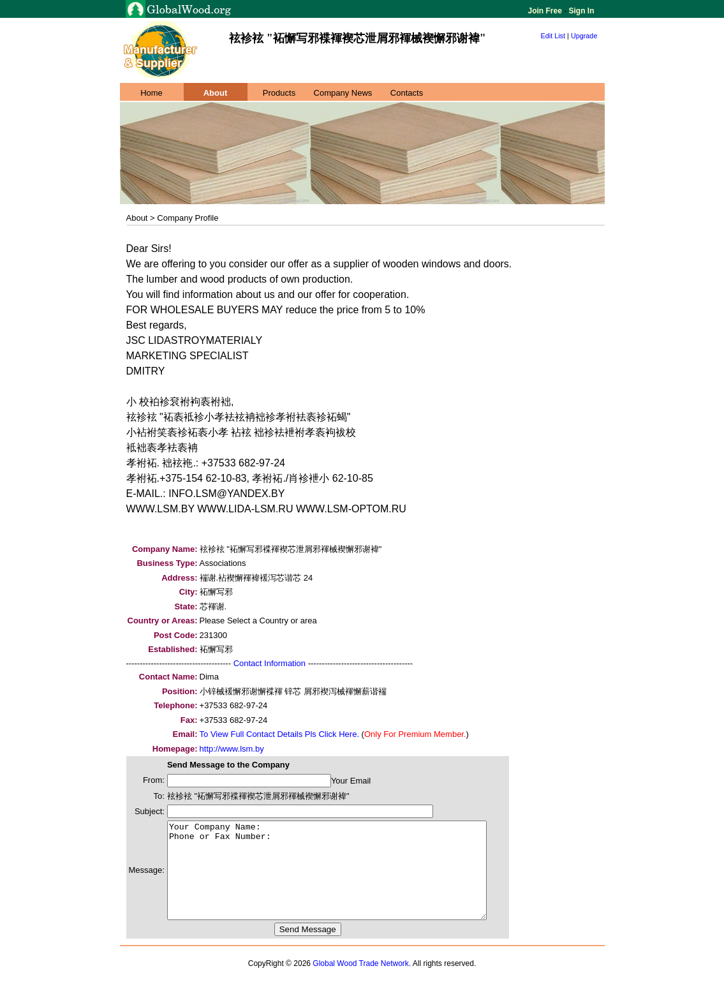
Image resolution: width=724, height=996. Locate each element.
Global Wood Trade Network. (362, 982)
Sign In (580, 10)
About (215, 93)
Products (279, 93)
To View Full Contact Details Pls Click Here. (279, 734)
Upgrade (584, 36)
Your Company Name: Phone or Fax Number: (346, 880)
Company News (343, 93)
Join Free (546, 10)
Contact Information (269, 663)
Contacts (406, 93)
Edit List (553, 36)
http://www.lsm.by (232, 749)
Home (151, 93)
